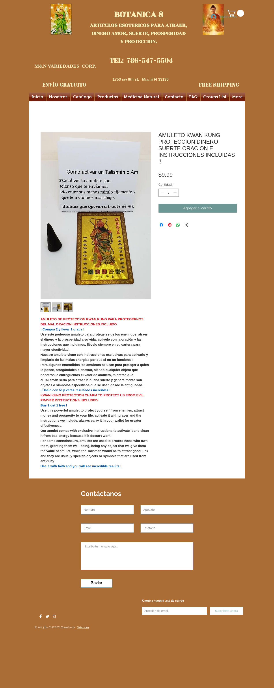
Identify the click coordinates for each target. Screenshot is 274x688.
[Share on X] (186, 225)
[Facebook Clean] (41, 616)
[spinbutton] (169, 193)
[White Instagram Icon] (54, 616)
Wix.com (83, 627)
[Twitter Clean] (47, 616)
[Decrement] (162, 193)
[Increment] (175, 193)
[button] (235, 13)
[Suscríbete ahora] (226, 611)
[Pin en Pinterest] (169, 225)
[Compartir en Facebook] (161, 225)
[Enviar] (96, 583)
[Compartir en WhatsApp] (178, 225)
